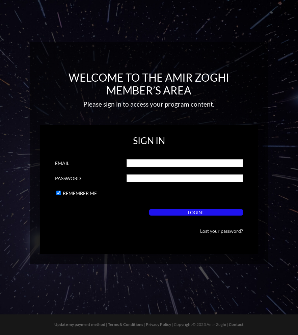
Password (68, 178)
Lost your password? (221, 231)
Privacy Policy (158, 324)
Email (62, 163)
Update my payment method (79, 324)
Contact (236, 324)
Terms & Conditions (125, 324)
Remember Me (80, 193)
